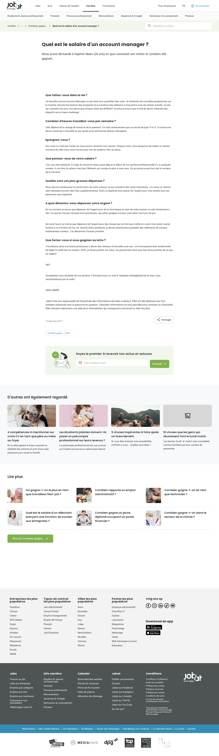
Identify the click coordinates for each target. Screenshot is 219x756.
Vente (115, 639)
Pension (48, 710)
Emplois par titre (18, 695)
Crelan (13, 618)
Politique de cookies (155, 689)
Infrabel (14, 635)
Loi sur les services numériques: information (157, 703)
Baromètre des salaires (90, 682)
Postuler (48, 688)
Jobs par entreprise (20, 686)
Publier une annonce (123, 682)
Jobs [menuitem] (37, 5)
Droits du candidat (154, 685)
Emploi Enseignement (55, 618)
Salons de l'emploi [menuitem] (69, 5)
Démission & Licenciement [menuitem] (163, 15)
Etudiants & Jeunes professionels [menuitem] (25, 15)
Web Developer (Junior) (124, 644)
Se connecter (200, 5)
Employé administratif (124, 610)
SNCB (13, 657)
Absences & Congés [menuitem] (131, 15)
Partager (164, 320)
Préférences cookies (155, 695)
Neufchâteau (85, 635)
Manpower (15, 644)
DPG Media (16, 622)
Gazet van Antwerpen (108, 731)
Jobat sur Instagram (123, 695)
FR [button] (183, 5)
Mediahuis (15, 648)
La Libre (179, 731)
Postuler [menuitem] (54, 15)
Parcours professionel (55, 693)
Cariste (115, 618)
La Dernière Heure (162, 731)
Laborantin (117, 622)
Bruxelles (82, 614)
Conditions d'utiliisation (157, 682)
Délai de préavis (86, 695)
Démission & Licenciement (58, 705)
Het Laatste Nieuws (48, 731)
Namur (81, 631)
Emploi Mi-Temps (53, 622)
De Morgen (87, 731)
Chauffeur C (118, 614)
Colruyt (13, 614)
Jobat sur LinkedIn (122, 699)
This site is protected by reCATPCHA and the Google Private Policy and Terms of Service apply (159, 713)
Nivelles (82, 639)
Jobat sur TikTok (121, 703)
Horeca (47, 631)
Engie (13, 627)
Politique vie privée (154, 692)
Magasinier (118, 627)
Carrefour (15, 610)
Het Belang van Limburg (136, 731)
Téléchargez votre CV (21, 710)
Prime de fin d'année (88, 690)
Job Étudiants (51, 635)
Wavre (81, 648)
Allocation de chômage (90, 699)
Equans (14, 631)
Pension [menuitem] (189, 15)
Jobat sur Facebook (122, 690)
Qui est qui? (118, 712)
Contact (116, 686)
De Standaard (70, 731)
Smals (13, 652)
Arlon (80, 610)
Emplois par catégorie (21, 690)
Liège (80, 627)
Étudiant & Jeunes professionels (53, 683)
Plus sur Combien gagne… (28, 541)
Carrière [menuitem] (90, 5)
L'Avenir (192, 731)
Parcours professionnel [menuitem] (79, 15)
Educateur (117, 648)
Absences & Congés (54, 701)
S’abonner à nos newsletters (18, 704)
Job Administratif (53, 610)
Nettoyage (117, 635)
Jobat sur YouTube (122, 707)
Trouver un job (17, 682)
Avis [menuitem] (50, 5)
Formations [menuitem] (109, 5)
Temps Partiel (51, 614)
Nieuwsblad (28, 731)
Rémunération (51, 697)
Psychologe (118, 631)
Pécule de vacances (88, 686)
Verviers (82, 644)
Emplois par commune (22, 699)
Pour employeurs (167, 5)
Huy (80, 622)
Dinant (81, 618)
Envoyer (155, 364)
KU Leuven (15, 639)
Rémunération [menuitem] (106, 15)
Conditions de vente (155, 699)
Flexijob (48, 627)
